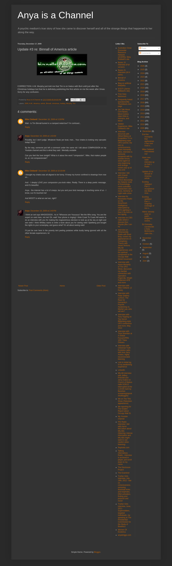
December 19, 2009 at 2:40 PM (43, 211)
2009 (26, 103)
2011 (142, 121)
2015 (142, 106)
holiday (62, 103)
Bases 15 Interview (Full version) (124, 64)
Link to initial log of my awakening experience (125, 364)
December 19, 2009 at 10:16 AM (51, 171)
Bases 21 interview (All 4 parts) (124, 72)
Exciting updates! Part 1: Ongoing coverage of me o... (148, 202)
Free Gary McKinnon (122, 95)
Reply (27, 127)
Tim (74, 103)
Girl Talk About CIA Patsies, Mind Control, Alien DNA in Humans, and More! (124, 115)
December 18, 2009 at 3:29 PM (51, 119)
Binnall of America (122, 79)
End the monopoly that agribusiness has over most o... (148, 140)
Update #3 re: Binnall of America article (147, 174)
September (147, 247)
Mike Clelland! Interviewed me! (148, 151)
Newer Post (23, 286)
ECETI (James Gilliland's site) (124, 90)
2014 (142, 110)
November (147, 238)
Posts (142, 48)
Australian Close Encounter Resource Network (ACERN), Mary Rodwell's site (125, 53)
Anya (27, 136)
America (36, 103)
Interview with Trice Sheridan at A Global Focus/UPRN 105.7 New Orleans (125, 337)
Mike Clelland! (31, 119)
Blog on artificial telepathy (124, 84)
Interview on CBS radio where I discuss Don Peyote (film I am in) (125, 222)
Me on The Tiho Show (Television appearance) (125, 401)
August (146, 253)
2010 (142, 124)
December (147, 131)
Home (62, 286)
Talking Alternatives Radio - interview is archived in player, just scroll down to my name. (125, 457)
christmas (55, 103)
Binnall (48, 103)
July (144, 257)
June (145, 261)
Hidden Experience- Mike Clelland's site (125, 126)
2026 (142, 66)
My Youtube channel (123, 417)
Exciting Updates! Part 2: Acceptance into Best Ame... (148, 187)
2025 (142, 69)
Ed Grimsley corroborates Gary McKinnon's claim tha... (148, 229)
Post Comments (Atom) (38, 290)
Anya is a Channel (55, 15)
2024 (142, 73)
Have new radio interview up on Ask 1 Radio (148, 162)
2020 (142, 88)
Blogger (97, 552)
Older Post (101, 286)
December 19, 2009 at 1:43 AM (43, 136)
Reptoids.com (123, 447)
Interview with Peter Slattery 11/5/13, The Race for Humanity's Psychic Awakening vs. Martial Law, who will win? (125, 302)
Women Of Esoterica (122, 531)
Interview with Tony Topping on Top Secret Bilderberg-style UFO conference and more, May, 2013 (125, 321)
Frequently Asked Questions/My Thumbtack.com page (125, 102)
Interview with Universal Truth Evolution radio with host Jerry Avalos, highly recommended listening (124, 352)
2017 (142, 99)
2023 (142, 77)
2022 (142, 81)
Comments (145, 53)
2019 (142, 91)
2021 (142, 84)
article (43, 103)
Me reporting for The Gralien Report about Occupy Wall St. (124, 410)
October (146, 244)
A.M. (31, 103)
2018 (142, 95)
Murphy (69, 103)
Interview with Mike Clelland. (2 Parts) (125, 288)
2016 (142, 102)
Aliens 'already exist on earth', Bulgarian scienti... (148, 216)
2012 (142, 117)
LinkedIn (121, 370)
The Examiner (124, 473)
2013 (142, 113)
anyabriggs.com (124, 535)
